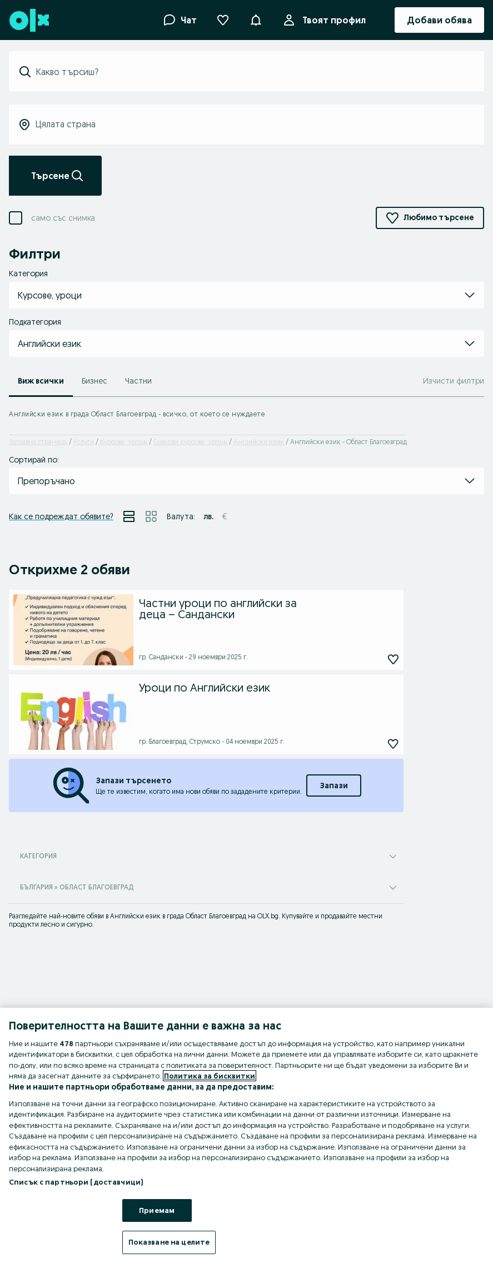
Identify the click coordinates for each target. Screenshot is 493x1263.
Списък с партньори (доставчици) (76, 1181)
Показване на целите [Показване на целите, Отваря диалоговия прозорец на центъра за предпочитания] (169, 1241)
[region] (246, 1135)
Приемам (157, 1210)
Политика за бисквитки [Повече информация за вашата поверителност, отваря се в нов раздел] (209, 1075)
